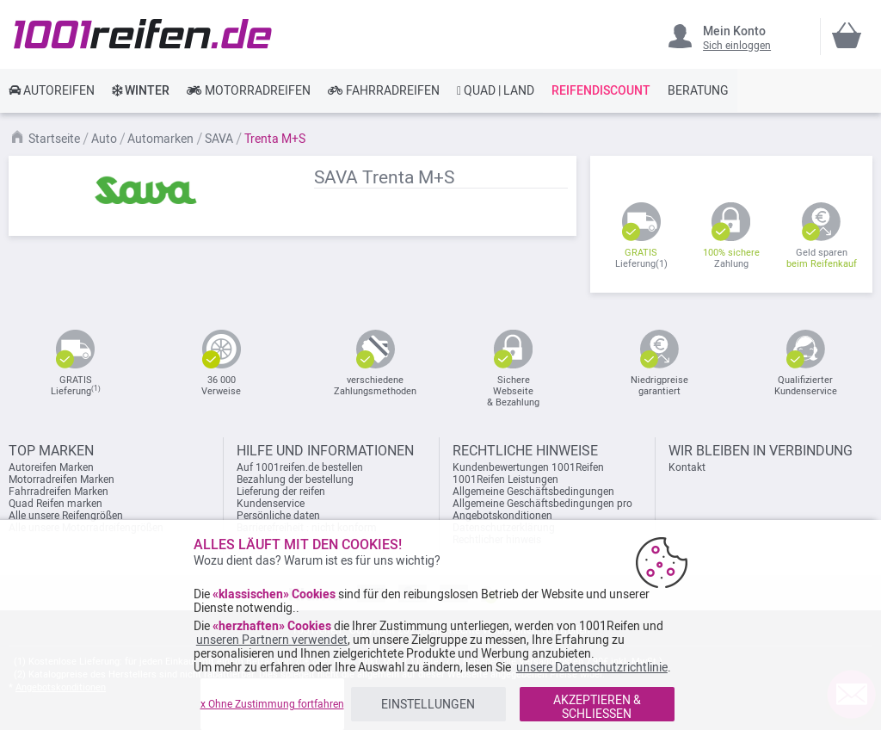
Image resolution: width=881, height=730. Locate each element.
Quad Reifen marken (55, 504)
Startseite (55, 138)
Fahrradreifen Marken (58, 492)
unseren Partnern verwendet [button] (272, 639)
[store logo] (143, 34)
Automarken (161, 138)
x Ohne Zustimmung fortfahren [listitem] (272, 704)
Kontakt (686, 467)
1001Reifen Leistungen (505, 479)
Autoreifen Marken (51, 467)
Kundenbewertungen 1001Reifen (528, 467)
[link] (51, 90)
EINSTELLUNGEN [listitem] (428, 704)
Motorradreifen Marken (61, 479)
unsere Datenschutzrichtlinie (592, 667)
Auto (105, 138)
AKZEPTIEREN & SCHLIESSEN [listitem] (597, 707)
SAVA (220, 138)
